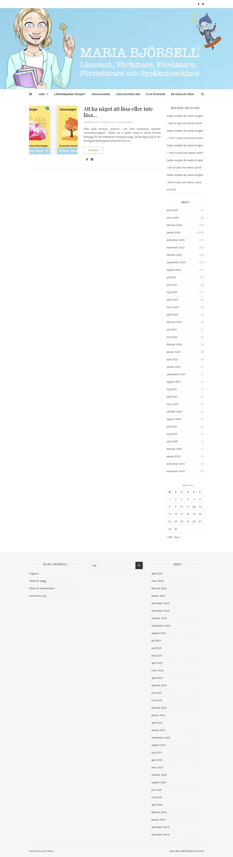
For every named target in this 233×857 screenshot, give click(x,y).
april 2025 (172, 299)
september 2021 (176, 374)
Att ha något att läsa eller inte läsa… (118, 111)
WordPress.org (37, 595)
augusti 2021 (174, 381)
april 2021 (172, 396)
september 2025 (176, 262)
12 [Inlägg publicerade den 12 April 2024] (193, 506)
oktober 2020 (174, 411)
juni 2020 (172, 426)
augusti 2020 (174, 419)
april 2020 (172, 441)
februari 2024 (174, 322)
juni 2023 (172, 329)
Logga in (34, 573)
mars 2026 (173, 217)
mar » (177, 537)
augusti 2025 (174, 269)
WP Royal (48, 851)
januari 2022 (173, 366)
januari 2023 (173, 351)
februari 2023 (174, 344)
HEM (41, 94)
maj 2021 (172, 389)
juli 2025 (171, 277)
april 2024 (172, 314)
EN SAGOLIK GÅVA (182, 94)
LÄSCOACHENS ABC (128, 94)
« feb (169, 537)
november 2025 (176, 247)
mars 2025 (173, 307)
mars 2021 (173, 404)
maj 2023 (172, 336)
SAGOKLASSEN (101, 94)
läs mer (93, 150)
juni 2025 (172, 284)
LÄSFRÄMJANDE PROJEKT (70, 94)
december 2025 (176, 239)
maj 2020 (172, 433)
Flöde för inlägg (37, 580)
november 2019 (176, 471)
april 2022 (172, 359)
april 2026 (172, 210)
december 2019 (176, 463)
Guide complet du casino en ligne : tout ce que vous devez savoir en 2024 (185, 182)
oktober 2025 (174, 254)
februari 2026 (174, 225)
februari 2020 (174, 448)
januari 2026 (173, 232)
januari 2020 (173, 456)
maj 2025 (172, 292)
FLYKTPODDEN (155, 94)
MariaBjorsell (91, 122)
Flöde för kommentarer (42, 588)
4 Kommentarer (125, 122)
